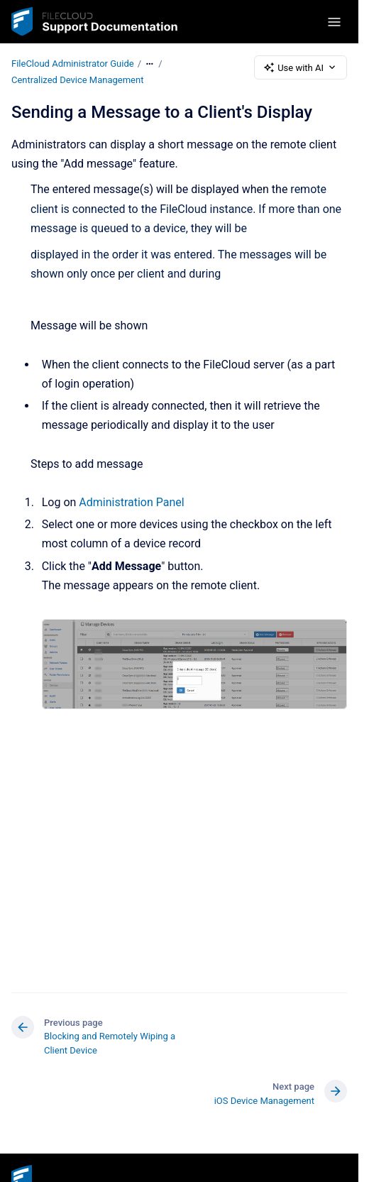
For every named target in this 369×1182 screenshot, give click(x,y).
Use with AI (300, 67)
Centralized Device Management (77, 80)
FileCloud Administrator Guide (72, 63)
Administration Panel (131, 502)
